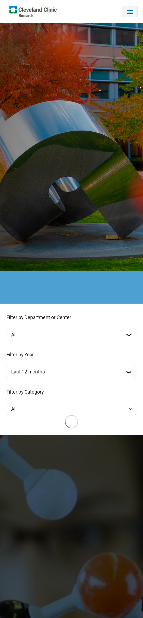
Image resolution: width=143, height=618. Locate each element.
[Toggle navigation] (130, 11)
